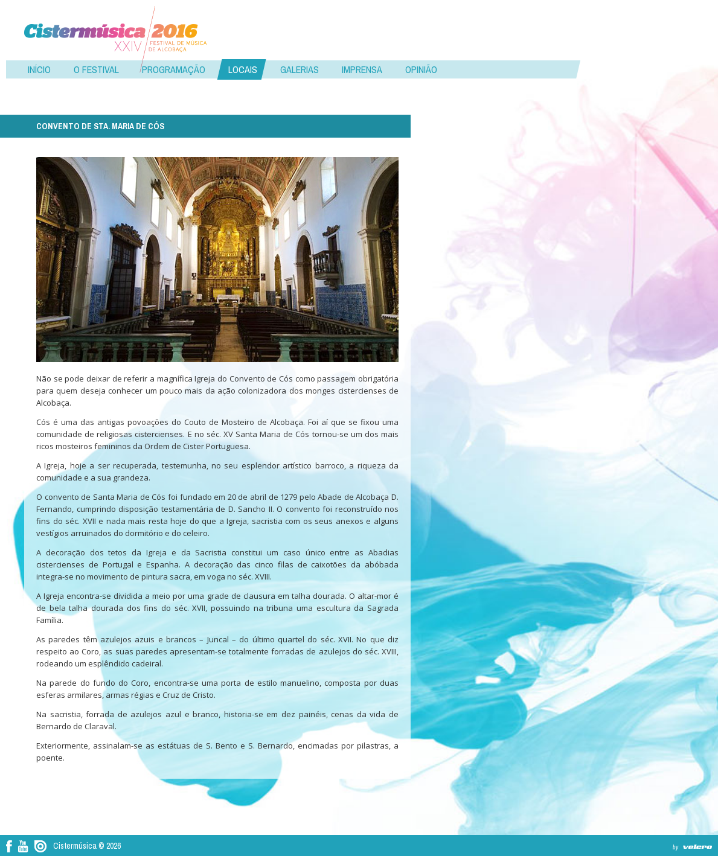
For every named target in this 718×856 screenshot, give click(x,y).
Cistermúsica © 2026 (87, 845)
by (675, 847)
